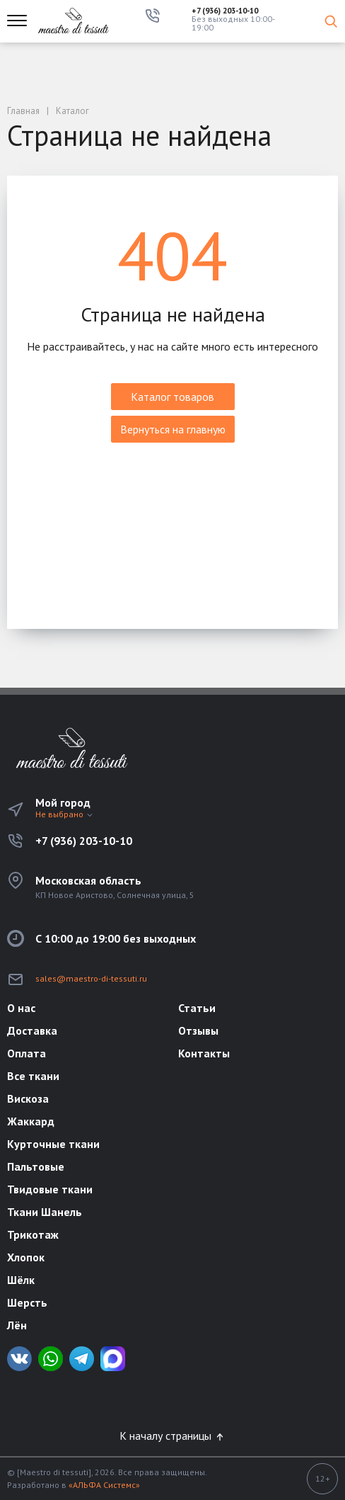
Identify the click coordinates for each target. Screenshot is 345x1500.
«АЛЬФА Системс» (104, 1484)
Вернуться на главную (173, 429)
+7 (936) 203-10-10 (225, 11)
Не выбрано (64, 814)
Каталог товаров (172, 397)
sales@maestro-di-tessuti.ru (91, 978)
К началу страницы (172, 1435)
